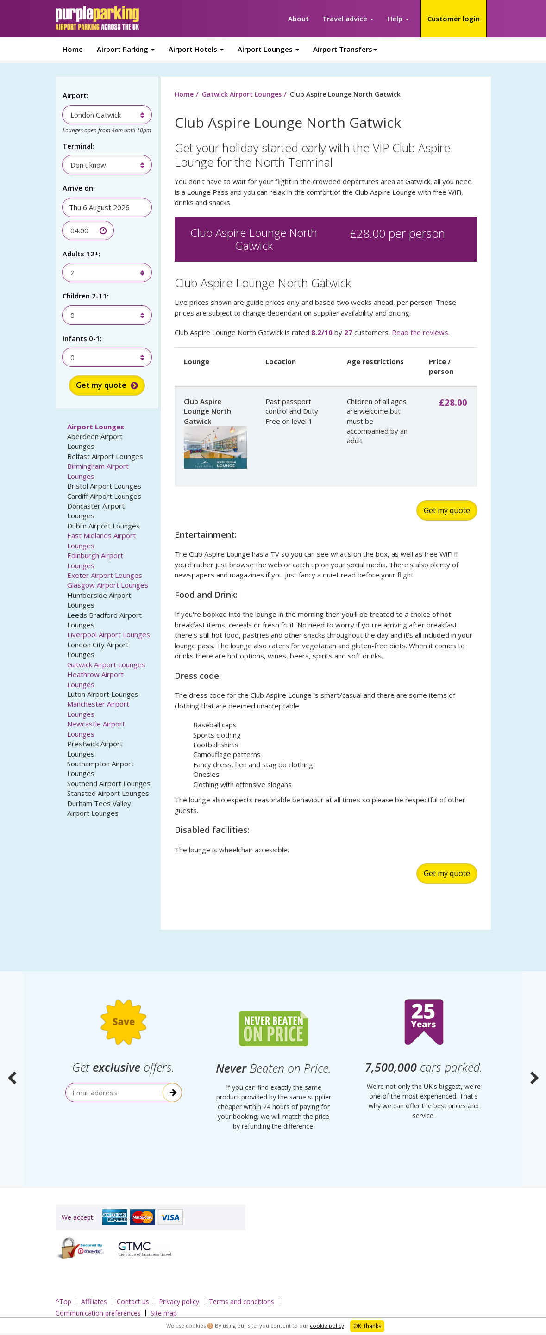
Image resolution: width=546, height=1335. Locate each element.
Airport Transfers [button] (345, 49)
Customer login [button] (453, 18)
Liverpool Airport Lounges (108, 634)
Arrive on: (79, 187)
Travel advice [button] (348, 18)
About (298, 18)
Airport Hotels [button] (196, 49)
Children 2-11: (86, 295)
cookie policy (327, 1325)
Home (73, 49)
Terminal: (78, 145)
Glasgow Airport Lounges (107, 585)
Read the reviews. (421, 332)
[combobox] (102, 114)
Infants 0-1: (82, 338)
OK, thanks (367, 1326)
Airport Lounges (95, 426)
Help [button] (398, 18)
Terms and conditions (241, 1301)
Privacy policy (179, 1301)
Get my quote (447, 510)
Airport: (75, 95)
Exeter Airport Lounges (104, 575)
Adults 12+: (81, 253)
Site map (164, 1313)
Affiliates (94, 1301)
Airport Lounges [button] (268, 49)
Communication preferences (98, 1313)
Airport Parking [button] (126, 49)
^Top (63, 1301)
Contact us (133, 1301)
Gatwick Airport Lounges (106, 664)
